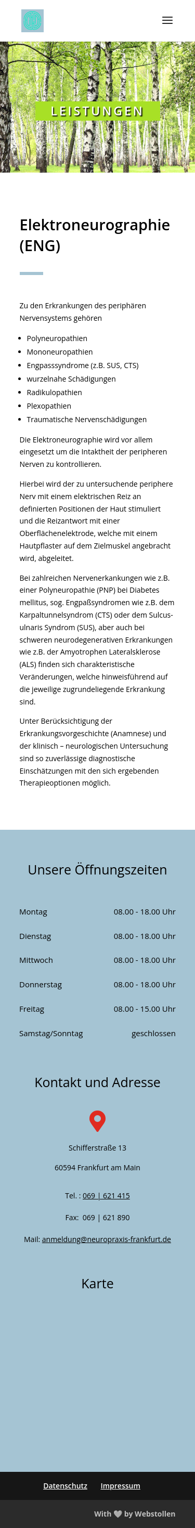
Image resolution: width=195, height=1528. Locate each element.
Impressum (120, 1486)
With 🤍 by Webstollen (134, 1514)
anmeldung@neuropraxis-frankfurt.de (106, 1239)
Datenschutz (65, 1486)
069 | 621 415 (106, 1195)
